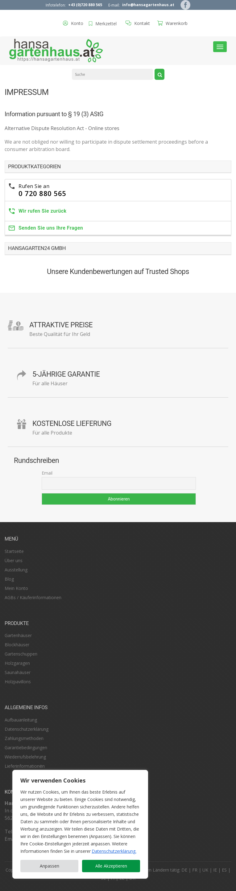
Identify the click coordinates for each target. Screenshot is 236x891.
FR (194, 870)
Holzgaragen (17, 663)
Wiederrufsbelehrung (25, 757)
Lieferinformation (22, 766)
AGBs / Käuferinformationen (33, 597)
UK (205, 870)
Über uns (14, 560)
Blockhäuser (17, 645)
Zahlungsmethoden (24, 738)
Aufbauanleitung (21, 720)
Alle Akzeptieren (111, 866)
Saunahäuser (18, 672)
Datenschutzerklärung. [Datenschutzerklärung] (114, 851)
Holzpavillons (18, 682)
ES (224, 870)
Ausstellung (16, 570)
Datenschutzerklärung (26, 729)
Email (47, 473)
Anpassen (49, 866)
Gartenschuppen (21, 654)
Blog (9, 579)
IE (215, 870)
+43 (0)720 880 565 (85, 4)
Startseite (14, 551)
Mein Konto (16, 588)
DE (184, 870)
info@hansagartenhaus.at (148, 4)
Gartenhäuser (18, 635)
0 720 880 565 (42, 193)
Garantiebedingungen (26, 747)
